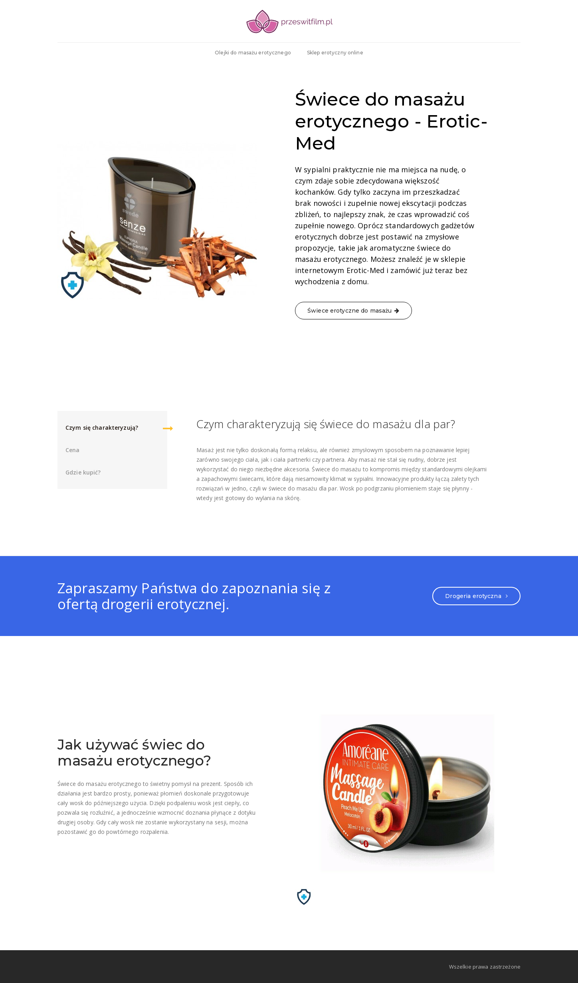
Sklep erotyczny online (335, 53)
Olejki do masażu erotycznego (253, 53)
